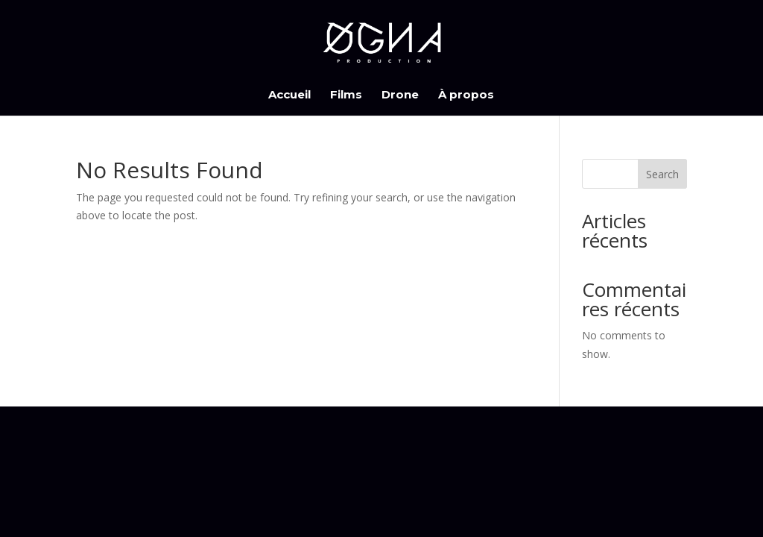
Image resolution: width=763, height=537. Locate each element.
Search (662, 174)
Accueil (289, 95)
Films (346, 95)
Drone (400, 95)
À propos (466, 95)
